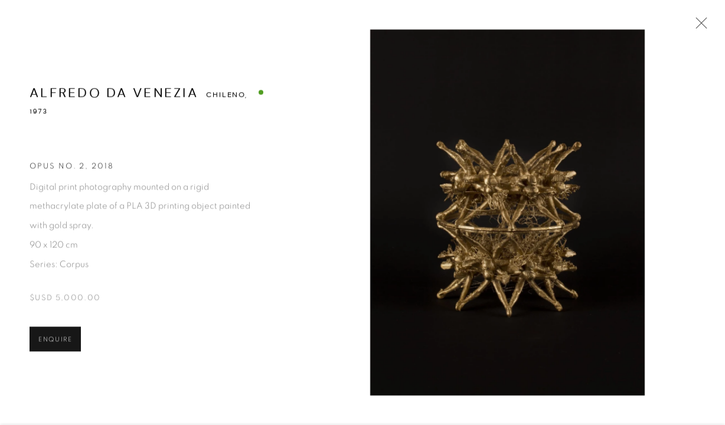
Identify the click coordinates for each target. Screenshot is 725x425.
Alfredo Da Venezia (114, 94)
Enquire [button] (55, 341)
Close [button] (698, 26)
